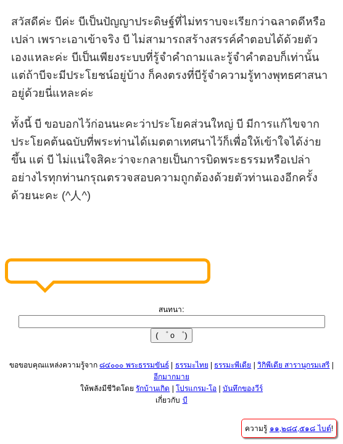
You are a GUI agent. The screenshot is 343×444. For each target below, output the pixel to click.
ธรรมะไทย (192, 365)
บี (185, 400)
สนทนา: (171, 309)
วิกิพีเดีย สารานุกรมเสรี (293, 365)
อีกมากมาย (171, 376)
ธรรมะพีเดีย (232, 365)
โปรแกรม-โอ (196, 388)
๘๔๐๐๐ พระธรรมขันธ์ (133, 365)
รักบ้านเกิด (153, 388)
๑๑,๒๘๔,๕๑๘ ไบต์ (300, 428)
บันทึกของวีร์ (243, 388)
